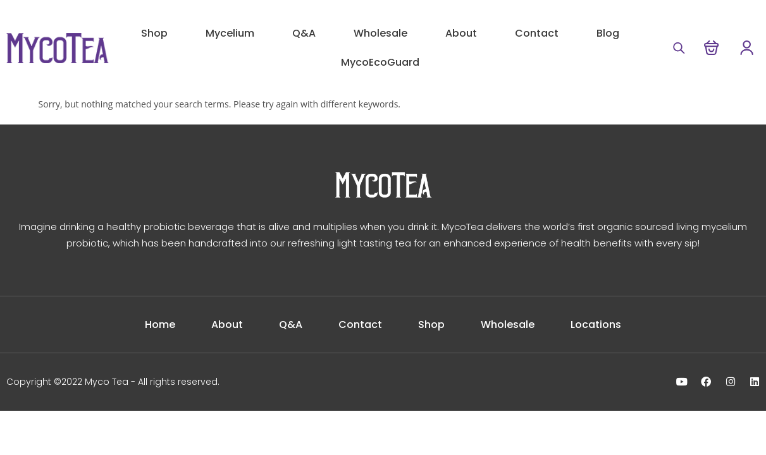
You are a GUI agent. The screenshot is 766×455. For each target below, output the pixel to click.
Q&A (304, 33)
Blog (607, 33)
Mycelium (230, 33)
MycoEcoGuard (380, 62)
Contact (537, 33)
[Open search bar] (677, 47)
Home (154, 324)
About (461, 33)
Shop (154, 33)
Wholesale (380, 33)
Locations (601, 324)
